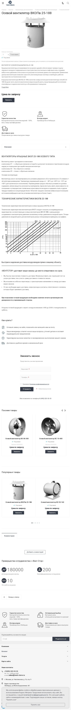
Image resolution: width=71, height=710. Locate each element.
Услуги (4, 656)
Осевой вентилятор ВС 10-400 (50, 439)
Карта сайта (6, 661)
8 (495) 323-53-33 (45, 398)
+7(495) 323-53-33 (11, 671)
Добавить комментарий (35, 552)
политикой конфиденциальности (35, 695)
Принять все (35, 705)
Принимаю (36, 384)
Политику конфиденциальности (39, 384)
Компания (5, 646)
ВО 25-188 (44, 212)
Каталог (5, 651)
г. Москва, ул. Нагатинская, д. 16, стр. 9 (17, 679)
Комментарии (9, 536)
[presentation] (62, 410)
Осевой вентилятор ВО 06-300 (17, 439)
